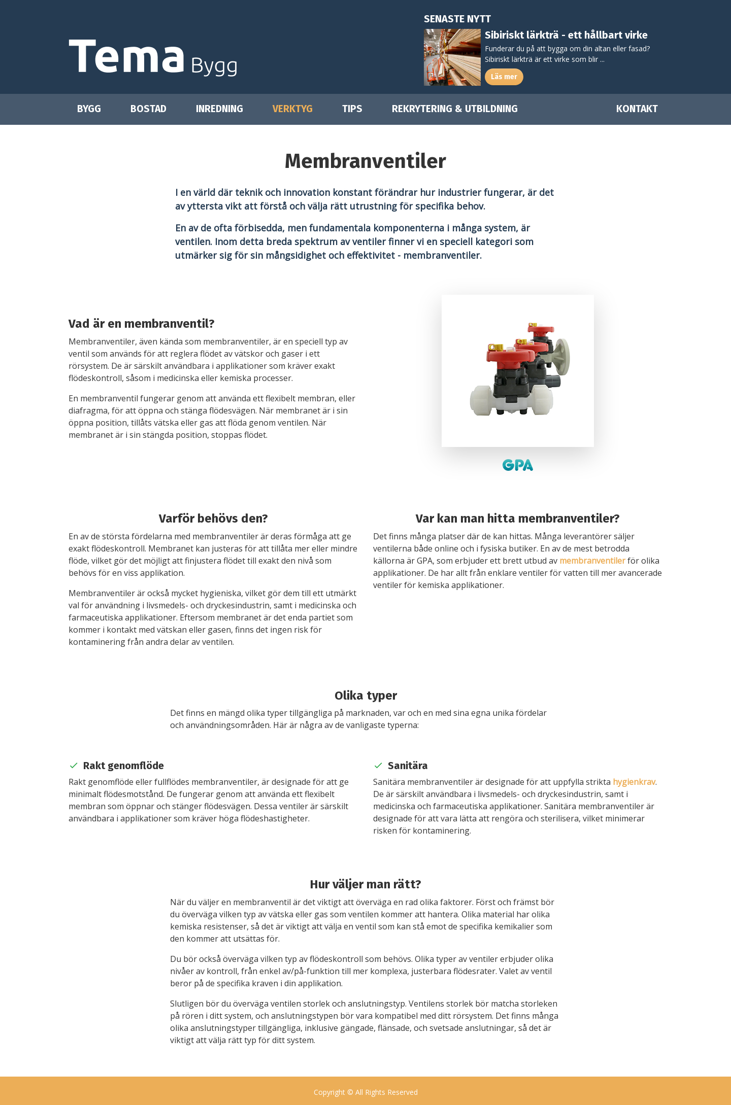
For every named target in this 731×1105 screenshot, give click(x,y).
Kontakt (637, 109)
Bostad (148, 109)
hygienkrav (634, 781)
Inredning (219, 109)
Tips (352, 109)
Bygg (89, 109)
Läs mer (504, 77)
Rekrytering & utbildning (455, 109)
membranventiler (592, 560)
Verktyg (293, 109)
